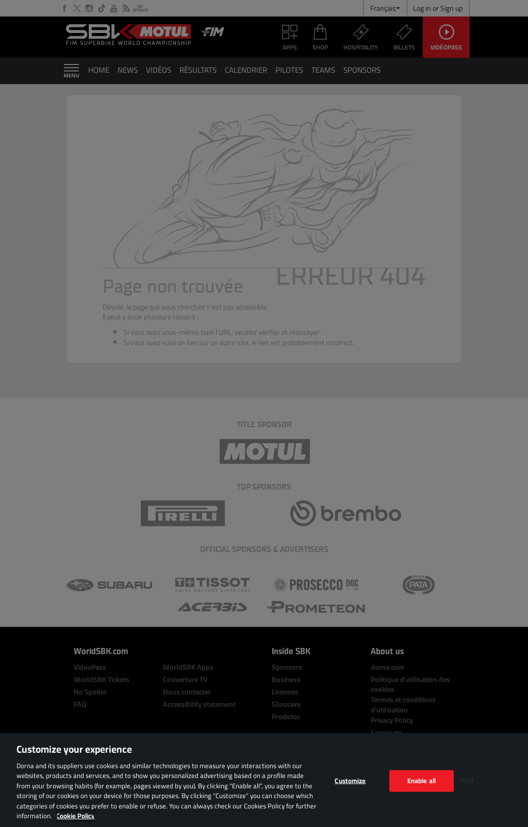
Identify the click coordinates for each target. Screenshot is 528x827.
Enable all (421, 780)
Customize (350, 780)
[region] (264, 780)
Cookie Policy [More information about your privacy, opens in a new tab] (75, 815)
